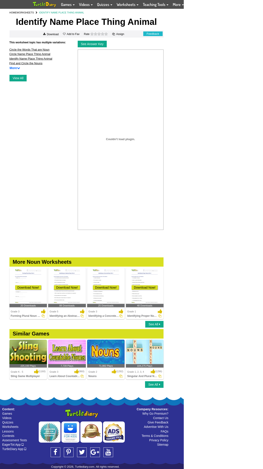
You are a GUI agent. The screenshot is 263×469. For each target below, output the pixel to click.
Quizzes (7, 422)
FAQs (164, 431)
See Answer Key (92, 44)
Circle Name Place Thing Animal (29, 54)
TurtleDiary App (14, 449)
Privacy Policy (158, 440)
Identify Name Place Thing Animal (30, 58)
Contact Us (160, 418)
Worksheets (10, 427)
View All (18, 78)
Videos (7, 418)
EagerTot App (13, 444)
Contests (8, 436)
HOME (13, 12)
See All (154, 324)
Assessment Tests (14, 440)
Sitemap (162, 444)
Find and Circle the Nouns (25, 63)
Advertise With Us (156, 427)
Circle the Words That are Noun (29, 49)
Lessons (8, 431)
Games (7, 413)
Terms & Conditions (155, 436)
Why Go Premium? (155, 413)
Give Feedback (158, 422)
